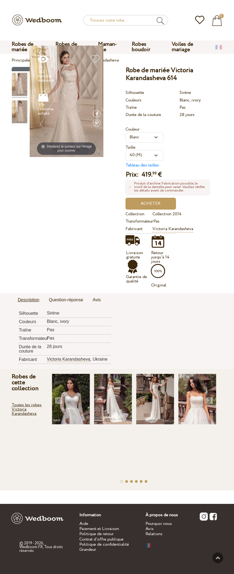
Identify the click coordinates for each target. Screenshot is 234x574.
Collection (135, 214)
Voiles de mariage (182, 47)
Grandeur (87, 549)
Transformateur (138, 221)
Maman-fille (107, 47)
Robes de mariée (22, 47)
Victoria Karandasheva (172, 229)
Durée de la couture (143, 114)
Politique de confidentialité (104, 544)
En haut (217, 557)
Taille (130, 147)
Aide (83, 524)
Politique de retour (96, 534)
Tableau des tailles (142, 165)
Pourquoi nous (158, 524)
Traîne (131, 107)
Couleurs (133, 100)
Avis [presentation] (97, 300)
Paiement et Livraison (99, 529)
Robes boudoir (141, 47)
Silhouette (135, 92)
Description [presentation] (28, 300)
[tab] (28, 300)
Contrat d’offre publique (101, 539)
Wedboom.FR (31, 547)
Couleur (133, 129)
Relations (153, 534)
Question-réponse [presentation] (66, 300)
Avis (149, 529)
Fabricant (134, 228)
